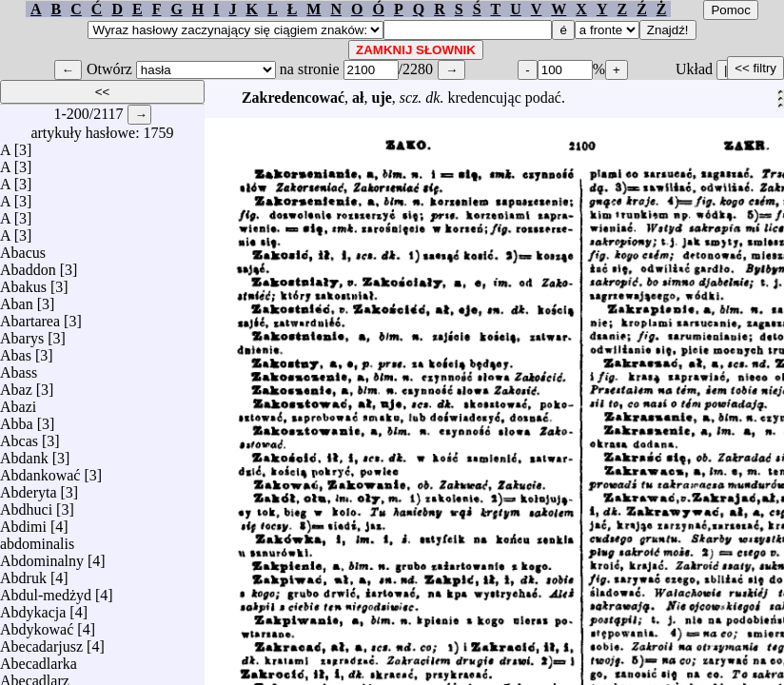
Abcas (19, 436)
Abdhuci (26, 505)
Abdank (24, 453)
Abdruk (23, 573)
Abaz (16, 385)
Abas (15, 350)
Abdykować (36, 624)
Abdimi (23, 522)
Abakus (23, 282)
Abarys (22, 333)
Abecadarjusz (41, 642)
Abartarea (30, 316)
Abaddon (28, 265)
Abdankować (40, 470)
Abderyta (28, 488)
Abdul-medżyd (45, 590)
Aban (16, 299)
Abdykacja (33, 607)
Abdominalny (42, 556)
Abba (16, 419)
